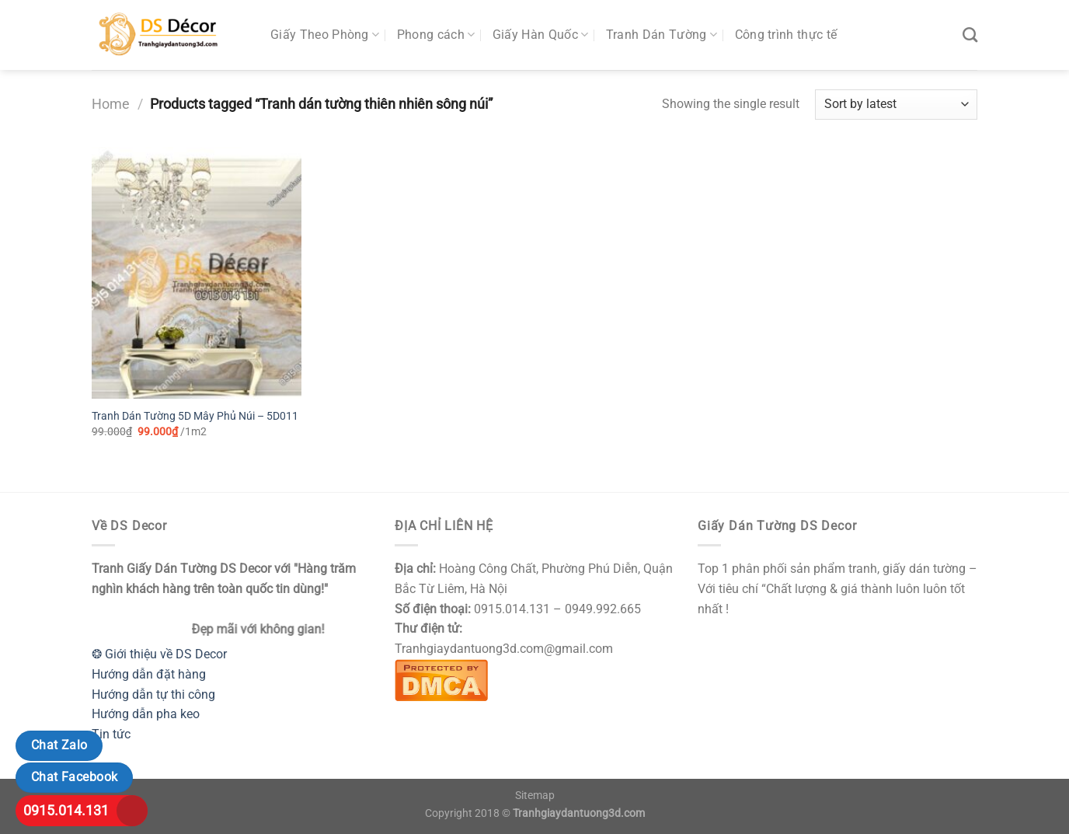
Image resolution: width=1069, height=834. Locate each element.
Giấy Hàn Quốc (541, 35)
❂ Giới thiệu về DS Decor (159, 654)
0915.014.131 (66, 810)
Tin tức (111, 734)
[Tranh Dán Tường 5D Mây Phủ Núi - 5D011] (196, 273)
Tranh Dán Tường (661, 35)
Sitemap (535, 795)
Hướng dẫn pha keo (146, 714)
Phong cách (436, 35)
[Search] (970, 34)
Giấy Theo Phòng (324, 35)
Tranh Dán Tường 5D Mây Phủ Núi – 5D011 (195, 416)
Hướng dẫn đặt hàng (149, 674)
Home (111, 104)
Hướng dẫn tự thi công (153, 694)
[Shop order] (896, 104)
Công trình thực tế (786, 34)
